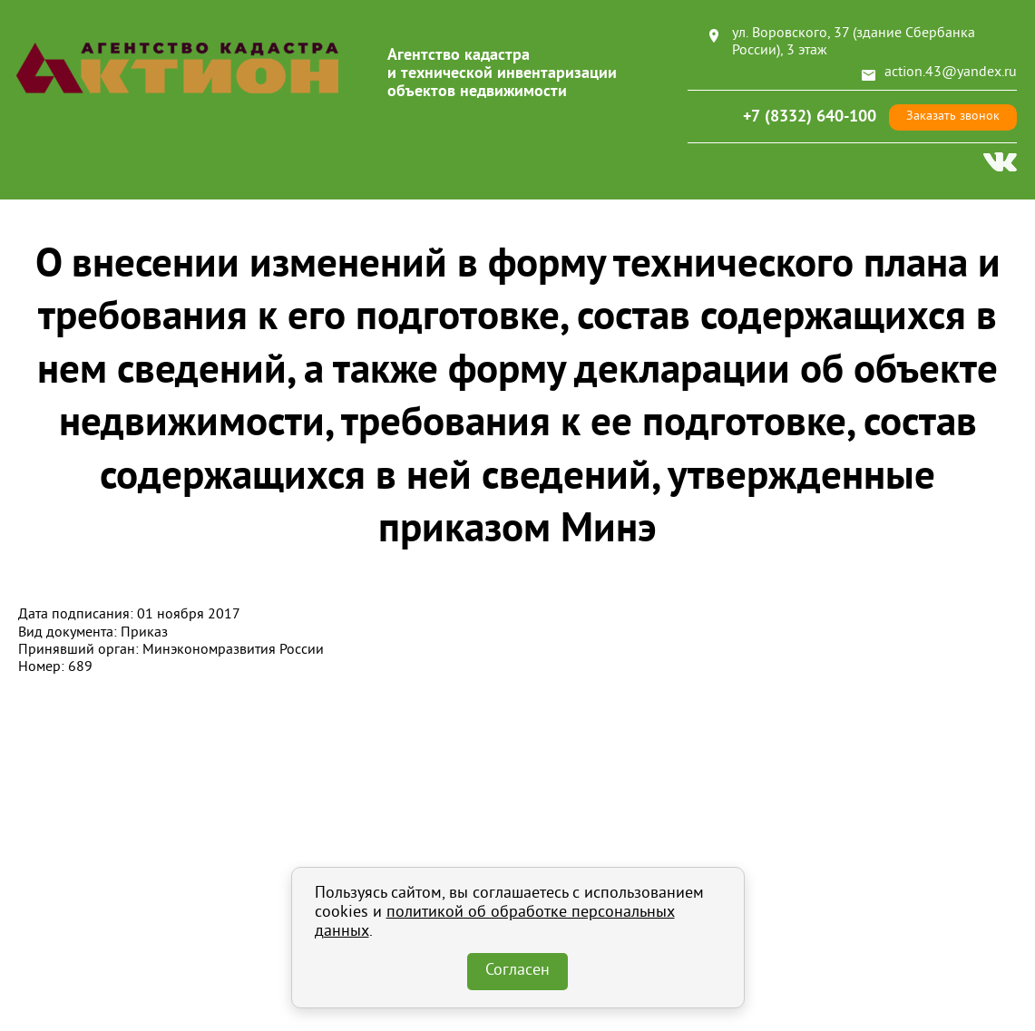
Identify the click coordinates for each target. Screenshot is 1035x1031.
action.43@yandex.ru (950, 72)
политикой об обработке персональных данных (495, 922)
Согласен (517, 971)
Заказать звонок (953, 116)
